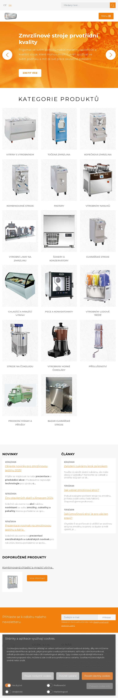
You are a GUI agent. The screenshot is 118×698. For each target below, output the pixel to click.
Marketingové (61, 691)
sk (10, 5)
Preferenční (59, 685)
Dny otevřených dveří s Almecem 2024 (29, 498)
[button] (7, 55)
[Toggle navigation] (106, 16)
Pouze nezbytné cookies (37, 676)
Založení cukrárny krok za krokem (85, 466)
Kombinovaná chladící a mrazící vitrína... (28, 567)
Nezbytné (17, 685)
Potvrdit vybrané (68, 676)
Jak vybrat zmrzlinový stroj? (81, 490)
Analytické (17, 691)
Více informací (37, 578)
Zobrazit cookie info (99, 686)
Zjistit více (30, 73)
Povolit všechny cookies (97, 676)
